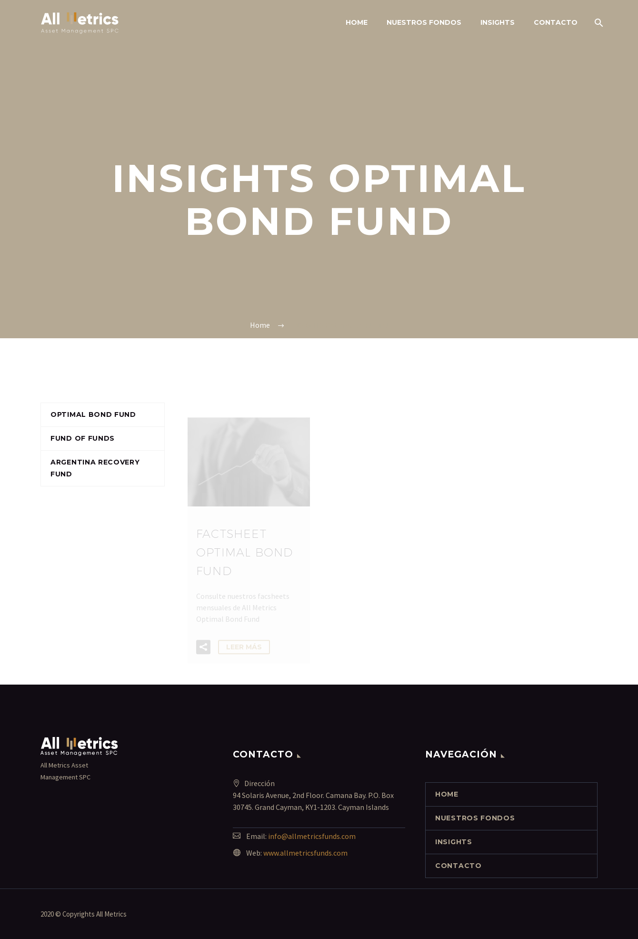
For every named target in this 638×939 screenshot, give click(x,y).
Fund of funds (82, 438)
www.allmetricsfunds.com (305, 853)
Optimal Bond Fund (93, 414)
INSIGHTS (497, 22)
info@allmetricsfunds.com (312, 836)
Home (357, 22)
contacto (556, 22)
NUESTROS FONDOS (424, 22)
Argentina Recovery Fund (95, 468)
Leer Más (244, 651)
